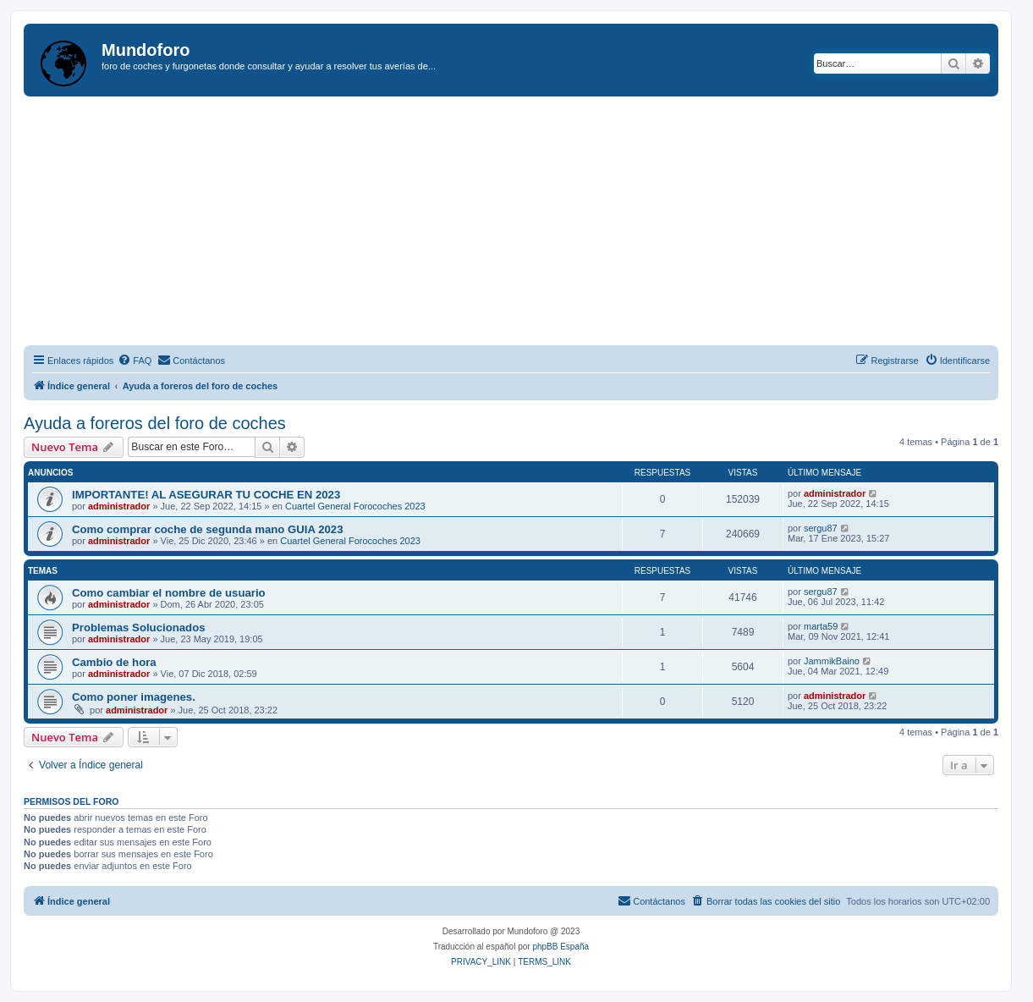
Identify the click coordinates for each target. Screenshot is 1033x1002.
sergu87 (821, 528)
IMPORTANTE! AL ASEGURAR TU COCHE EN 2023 (206, 494)
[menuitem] (134, 360)
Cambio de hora (114, 662)
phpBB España (560, 946)
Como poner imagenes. (133, 697)
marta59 (821, 626)
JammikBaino (832, 661)
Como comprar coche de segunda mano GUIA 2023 (207, 529)
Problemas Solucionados (139, 627)
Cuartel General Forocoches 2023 (355, 506)
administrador (119, 506)
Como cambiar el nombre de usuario (169, 592)
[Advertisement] (528, 223)
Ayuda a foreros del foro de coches (155, 423)
